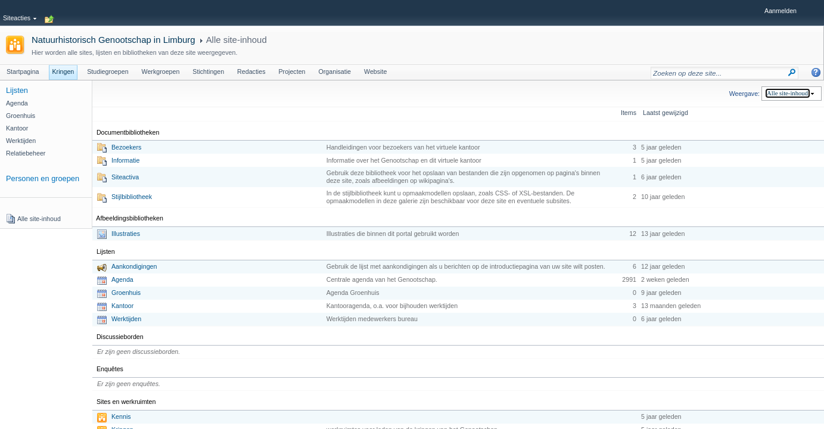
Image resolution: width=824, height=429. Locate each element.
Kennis (121, 416)
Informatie (125, 160)
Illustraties (125, 233)
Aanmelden (780, 10)
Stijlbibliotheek (131, 196)
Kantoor (122, 305)
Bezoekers (126, 147)
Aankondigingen (134, 266)
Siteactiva (125, 177)
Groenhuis (126, 292)
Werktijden (126, 318)
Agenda (122, 279)
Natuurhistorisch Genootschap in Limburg (113, 40)
